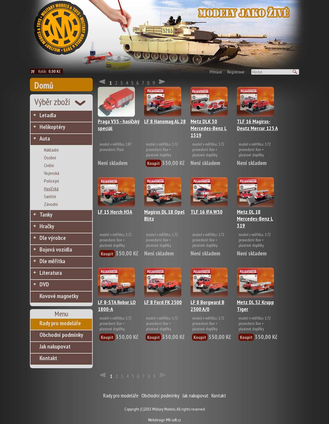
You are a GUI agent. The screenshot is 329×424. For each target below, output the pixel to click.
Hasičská (51, 189)
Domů (43, 85)
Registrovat (235, 72)
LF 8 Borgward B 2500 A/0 (207, 305)
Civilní (49, 165)
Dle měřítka (52, 261)
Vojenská (51, 173)
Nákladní (51, 150)
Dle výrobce (52, 238)
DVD (44, 284)
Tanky (45, 214)
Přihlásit (216, 72)
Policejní (51, 181)
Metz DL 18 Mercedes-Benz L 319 (255, 218)
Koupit (153, 163)
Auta (44, 138)
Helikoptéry (52, 127)
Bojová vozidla (55, 249)
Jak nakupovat (55, 346)
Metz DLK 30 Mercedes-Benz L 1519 (209, 128)
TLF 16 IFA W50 (207, 211)
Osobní (50, 158)
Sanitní (50, 196)
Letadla (47, 115)
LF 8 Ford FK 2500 (163, 302)
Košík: (50, 71)
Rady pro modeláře (60, 323)
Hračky (46, 226)
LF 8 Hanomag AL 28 (165, 121)
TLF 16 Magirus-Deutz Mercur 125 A (257, 125)
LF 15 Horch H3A (115, 211)
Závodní (51, 204)
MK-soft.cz (173, 420)
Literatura (50, 273)
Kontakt (48, 358)
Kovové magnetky (58, 296)
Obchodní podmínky (61, 335)
